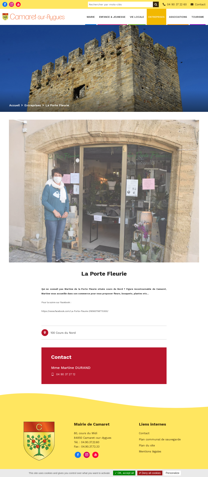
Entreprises (156, 16)
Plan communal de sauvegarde (160, 439)
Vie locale (137, 16)
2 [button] (109, 259)
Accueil (14, 105)
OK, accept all (124, 473)
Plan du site (147, 445)
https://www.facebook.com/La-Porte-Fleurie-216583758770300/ (74, 311)
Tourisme (197, 16)
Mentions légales (150, 451)
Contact (144, 433)
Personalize (172, 473)
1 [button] (99, 259)
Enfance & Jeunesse (112, 16)
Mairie (91, 16)
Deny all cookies (150, 473)
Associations (178, 16)
